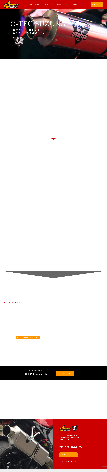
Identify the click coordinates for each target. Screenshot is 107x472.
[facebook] (60, 459)
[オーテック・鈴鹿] (11, 1)
